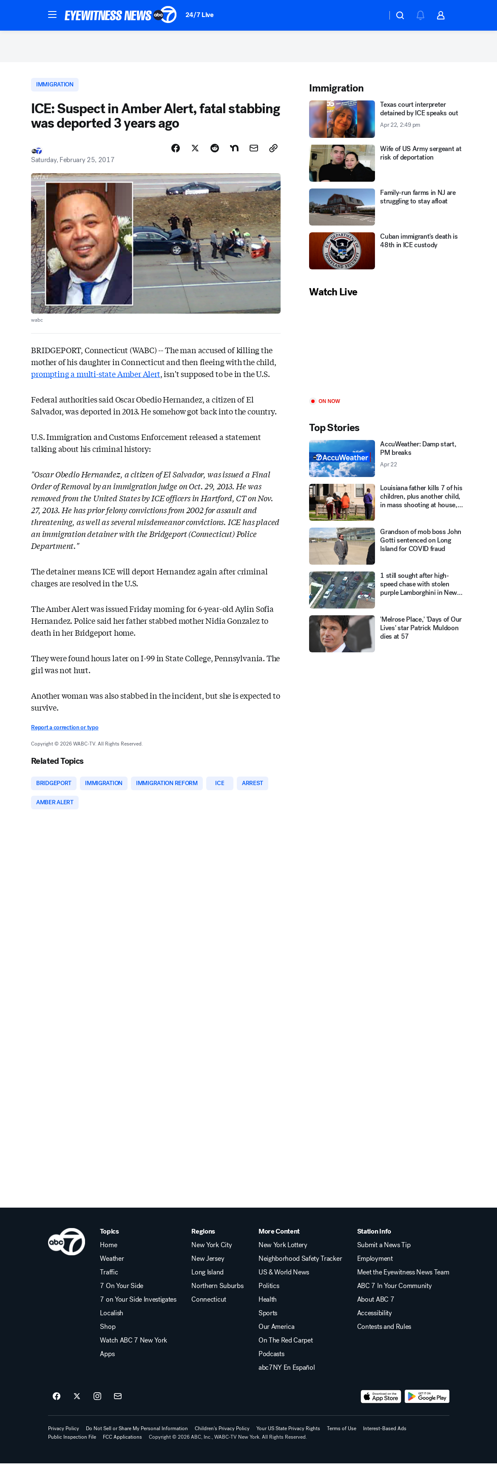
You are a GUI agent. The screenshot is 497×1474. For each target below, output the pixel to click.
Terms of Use (341, 1439)
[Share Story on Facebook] (175, 156)
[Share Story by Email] (254, 156)
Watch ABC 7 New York (133, 1351)
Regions (203, 1242)
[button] (52, 14)
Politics (268, 1296)
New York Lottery (282, 1255)
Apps (107, 1364)
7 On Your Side (121, 1296)
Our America (276, 1337)
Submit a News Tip (384, 1255)
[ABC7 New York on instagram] (97, 1407)
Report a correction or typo (64, 735)
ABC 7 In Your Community (394, 1296)
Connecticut (208, 1310)
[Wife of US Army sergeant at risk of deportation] (387, 169)
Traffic (109, 1283)
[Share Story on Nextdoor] (234, 156)
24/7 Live (199, 14)
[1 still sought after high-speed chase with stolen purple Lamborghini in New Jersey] (387, 596)
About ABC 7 (375, 1310)
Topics (109, 1242)
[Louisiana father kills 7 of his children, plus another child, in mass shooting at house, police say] (387, 509)
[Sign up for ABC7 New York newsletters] (117, 1407)
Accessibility (374, 1323)
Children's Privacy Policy (222, 1439)
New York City (211, 1255)
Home (108, 1255)
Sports (267, 1323)
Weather (112, 1269)
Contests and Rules (384, 1337)
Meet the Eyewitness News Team (403, 1283)
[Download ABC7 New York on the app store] (381, 1407)
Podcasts (271, 1364)
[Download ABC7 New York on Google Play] (427, 1407)
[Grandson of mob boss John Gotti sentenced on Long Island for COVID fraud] (387, 552)
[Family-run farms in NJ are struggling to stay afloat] (387, 213)
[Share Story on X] (195, 156)
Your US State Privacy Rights (288, 1439)
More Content (279, 1242)
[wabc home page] (66, 1252)
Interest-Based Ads (384, 1439)
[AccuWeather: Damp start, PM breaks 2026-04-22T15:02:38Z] (387, 465)
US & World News (283, 1283)
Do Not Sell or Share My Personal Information (137, 1439)
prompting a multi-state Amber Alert (95, 381)
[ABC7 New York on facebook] (56, 1407)
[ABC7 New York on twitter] (76, 1407)
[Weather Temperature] (374, 15)
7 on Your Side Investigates (138, 1310)
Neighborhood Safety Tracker (300, 1269)
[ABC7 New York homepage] (121, 15)
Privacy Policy (63, 1439)
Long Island (207, 1283)
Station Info (374, 1242)
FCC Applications (122, 1447)
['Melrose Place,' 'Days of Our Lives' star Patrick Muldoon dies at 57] (387, 640)
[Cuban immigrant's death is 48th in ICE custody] (387, 257)
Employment (375, 1269)
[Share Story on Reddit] (214, 156)
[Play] (387, 355)
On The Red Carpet (285, 1351)
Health (267, 1310)
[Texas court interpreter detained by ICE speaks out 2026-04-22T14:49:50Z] (387, 125)
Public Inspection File (72, 1447)
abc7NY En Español (286, 1378)
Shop (107, 1337)
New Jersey (207, 1269)
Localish (111, 1323)
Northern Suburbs (217, 1296)
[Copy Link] (273, 156)
